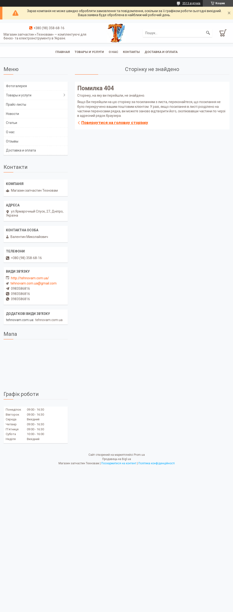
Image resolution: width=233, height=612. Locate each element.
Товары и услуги (89, 52)
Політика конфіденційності (156, 463)
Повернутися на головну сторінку (114, 122)
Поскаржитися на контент (118, 463)
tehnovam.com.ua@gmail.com (33, 283)
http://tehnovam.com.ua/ (30, 278)
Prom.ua (139, 454)
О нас (113, 52)
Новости (12, 114)
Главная (62, 52)
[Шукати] (208, 33)
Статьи (11, 123)
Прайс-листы (16, 104)
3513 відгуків (191, 3)
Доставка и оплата (161, 52)
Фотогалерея (16, 86)
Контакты (131, 52)
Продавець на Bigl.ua (116, 459)
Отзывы (12, 141)
